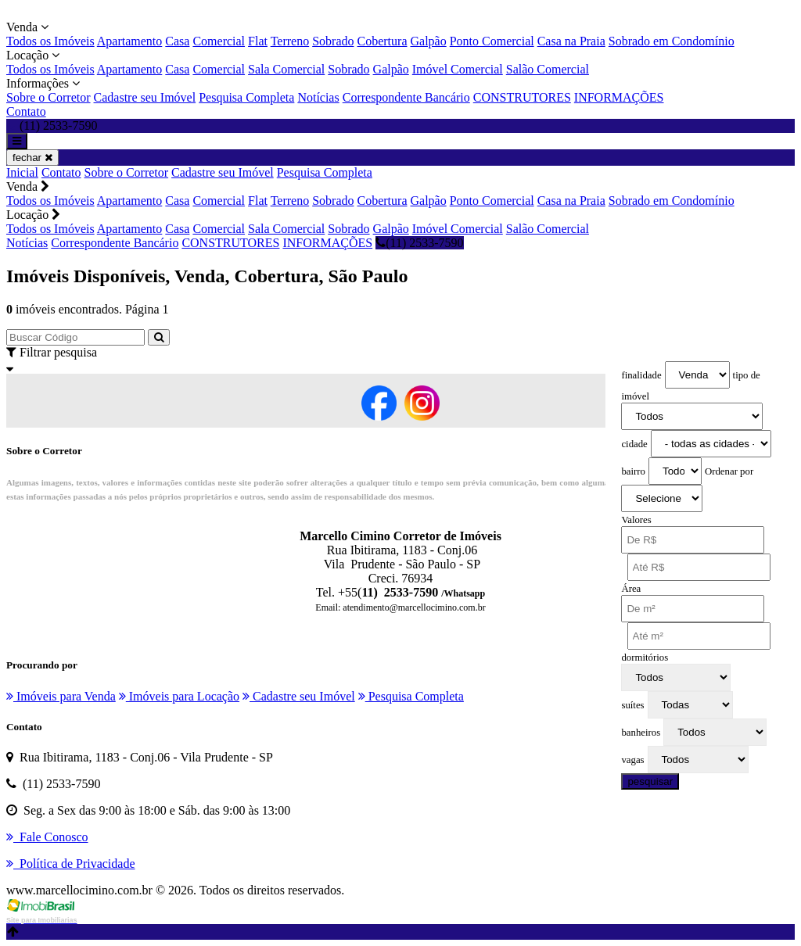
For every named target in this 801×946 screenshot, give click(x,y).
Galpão (429, 41)
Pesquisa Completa (246, 97)
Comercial (218, 41)
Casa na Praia (571, 41)
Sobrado (333, 41)
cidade (634, 444)
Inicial (22, 172)
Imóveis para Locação (179, 696)
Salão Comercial (547, 69)
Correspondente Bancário (406, 97)
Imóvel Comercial (457, 69)
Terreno (290, 41)
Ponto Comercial (492, 41)
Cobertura (382, 41)
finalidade (641, 375)
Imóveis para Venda (61, 696)
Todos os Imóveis (50, 41)
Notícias (318, 97)
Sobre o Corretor (48, 97)
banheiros (640, 732)
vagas (632, 759)
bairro (633, 471)
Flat (258, 41)
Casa (177, 41)
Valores (636, 519)
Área (631, 588)
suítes (632, 705)
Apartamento (130, 41)
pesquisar (650, 781)
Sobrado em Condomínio (672, 41)
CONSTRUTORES (522, 97)
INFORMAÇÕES (619, 97)
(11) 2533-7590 (419, 242)
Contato (26, 111)
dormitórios (644, 657)
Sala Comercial (286, 69)
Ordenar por (729, 471)
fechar (32, 157)
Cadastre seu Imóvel (145, 97)
